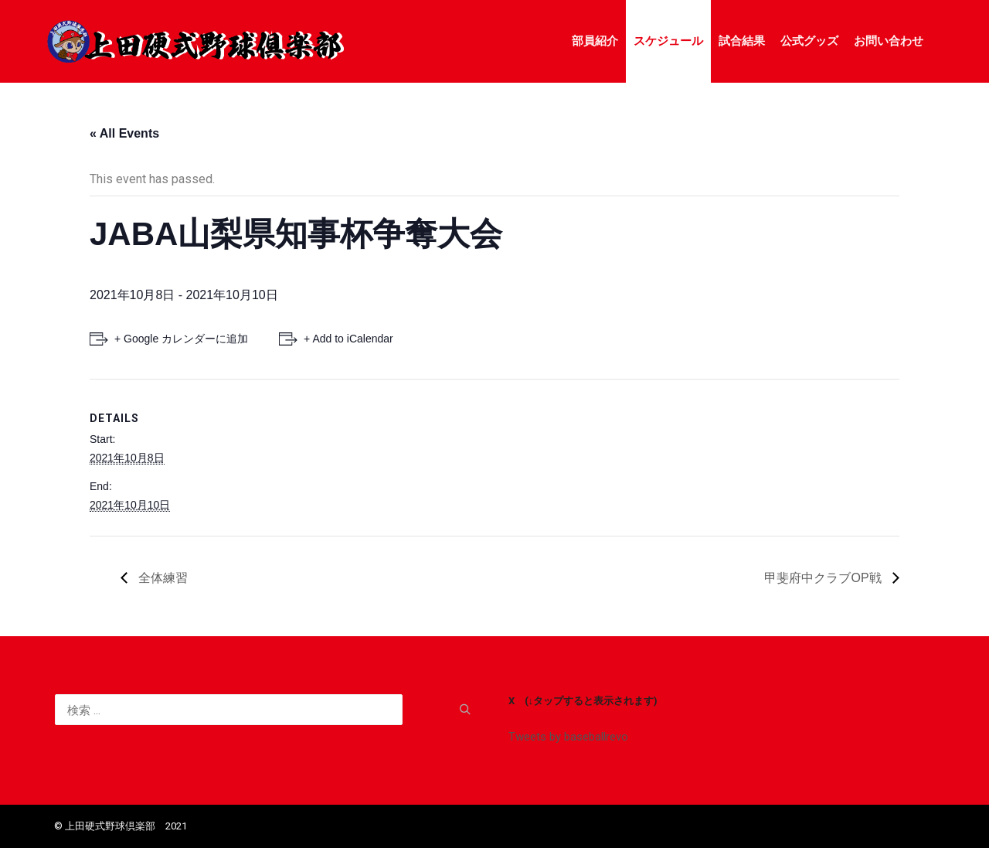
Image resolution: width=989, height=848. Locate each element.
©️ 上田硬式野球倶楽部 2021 (120, 826)
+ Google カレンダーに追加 (181, 338)
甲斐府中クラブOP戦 (824, 577)
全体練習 (161, 577)
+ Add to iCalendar (348, 338)
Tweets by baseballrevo (568, 737)
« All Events (124, 133)
